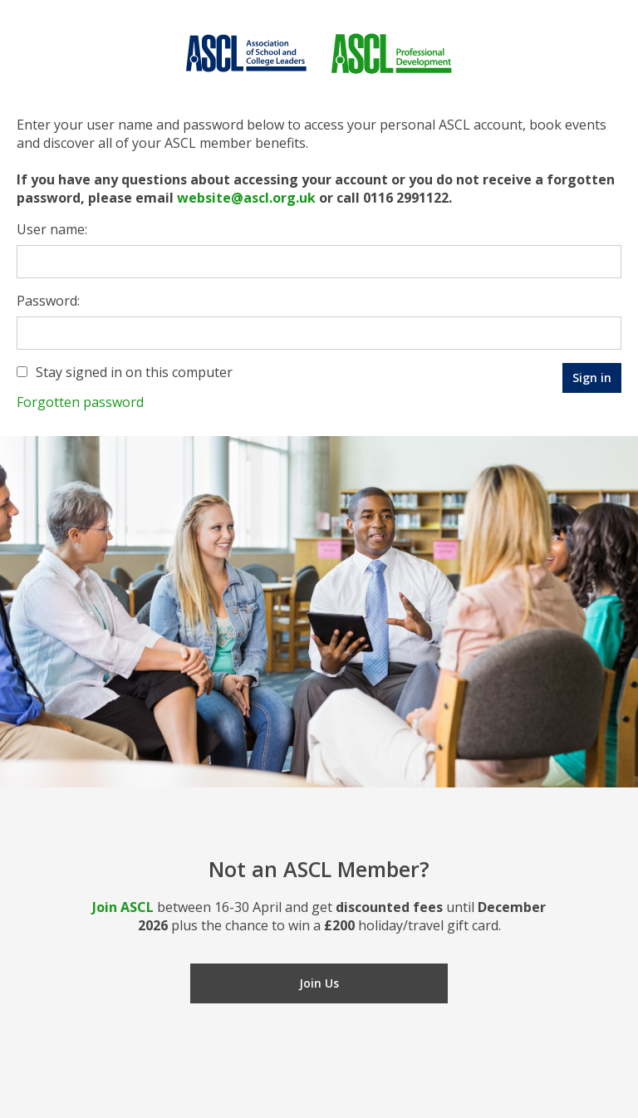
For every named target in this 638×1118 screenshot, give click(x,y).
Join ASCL (123, 907)
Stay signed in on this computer (134, 372)
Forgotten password (80, 402)
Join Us (319, 983)
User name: (52, 229)
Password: (48, 301)
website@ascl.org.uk (246, 198)
